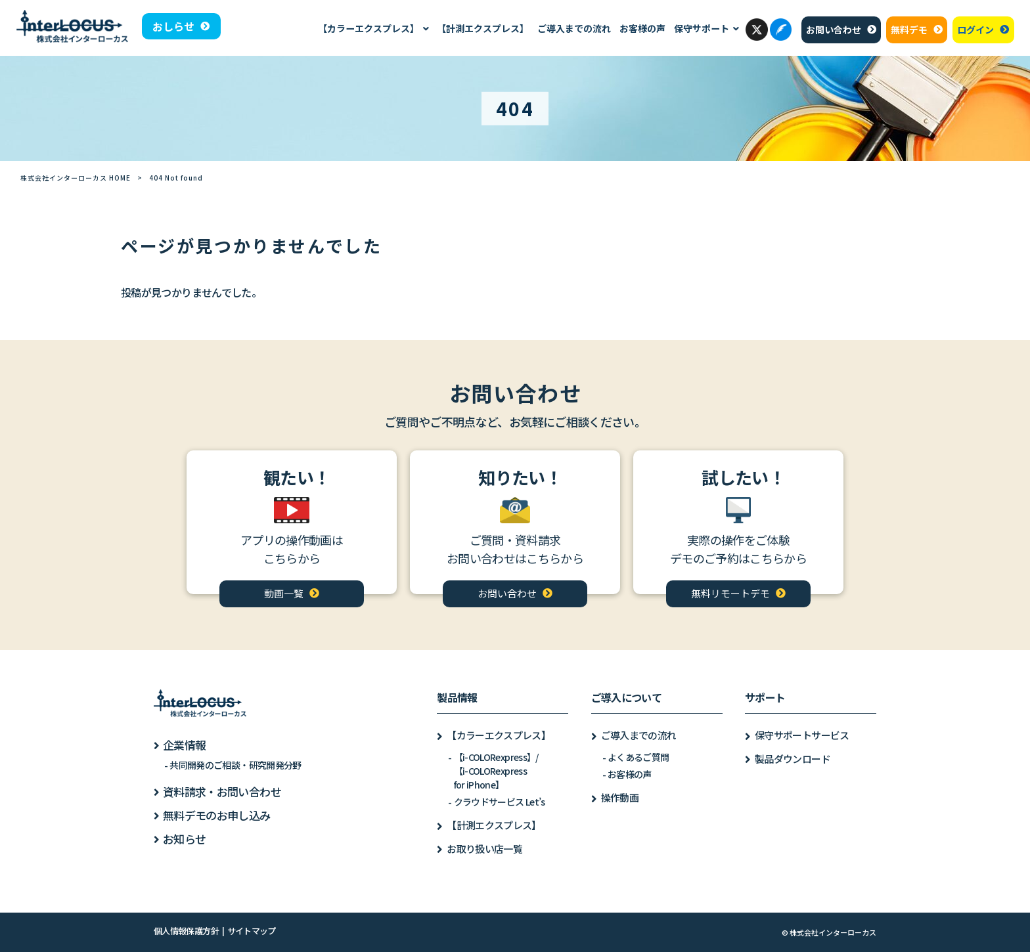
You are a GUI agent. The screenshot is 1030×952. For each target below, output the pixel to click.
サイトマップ (251, 930)
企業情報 (184, 745)
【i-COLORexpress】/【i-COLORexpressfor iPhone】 (496, 770)
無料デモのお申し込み (217, 815)
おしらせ (173, 26)
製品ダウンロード (792, 759)
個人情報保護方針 (186, 930)
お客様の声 (630, 774)
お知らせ (184, 839)
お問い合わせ (833, 29)
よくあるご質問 (638, 757)
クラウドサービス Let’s (499, 801)
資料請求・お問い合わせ (222, 791)
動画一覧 (283, 593)
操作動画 (619, 797)
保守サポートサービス (802, 735)
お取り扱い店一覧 (484, 848)
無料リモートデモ (730, 593)
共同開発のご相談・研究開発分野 (235, 764)
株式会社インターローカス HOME (75, 178)
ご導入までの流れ (639, 735)
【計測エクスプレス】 (494, 825)
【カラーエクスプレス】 (498, 735)
